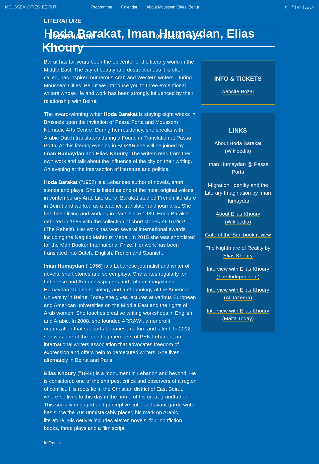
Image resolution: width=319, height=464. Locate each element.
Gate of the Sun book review (238, 234)
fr (293, 7)
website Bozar (238, 91)
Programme (101, 7)
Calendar (129, 7)
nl (286, 7)
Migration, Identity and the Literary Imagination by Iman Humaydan (238, 193)
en (299, 7)
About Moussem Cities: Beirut (173, 7)
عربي (309, 7)
